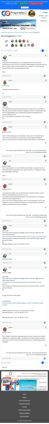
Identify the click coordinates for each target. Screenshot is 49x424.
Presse (24, 397)
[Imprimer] (44, 76)
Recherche (43, 21)
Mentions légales (24, 413)
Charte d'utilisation (24, 400)
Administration (24, 416)
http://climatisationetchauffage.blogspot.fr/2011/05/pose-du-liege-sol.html (24, 236)
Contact (24, 407)
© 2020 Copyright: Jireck (24, 421)
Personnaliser (25, 7)
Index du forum (6, 32)
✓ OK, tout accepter (23, 3)
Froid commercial (21, 32)
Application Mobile (24, 404)
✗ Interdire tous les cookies (36, 3)
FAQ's (24, 394)
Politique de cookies (24, 410)
